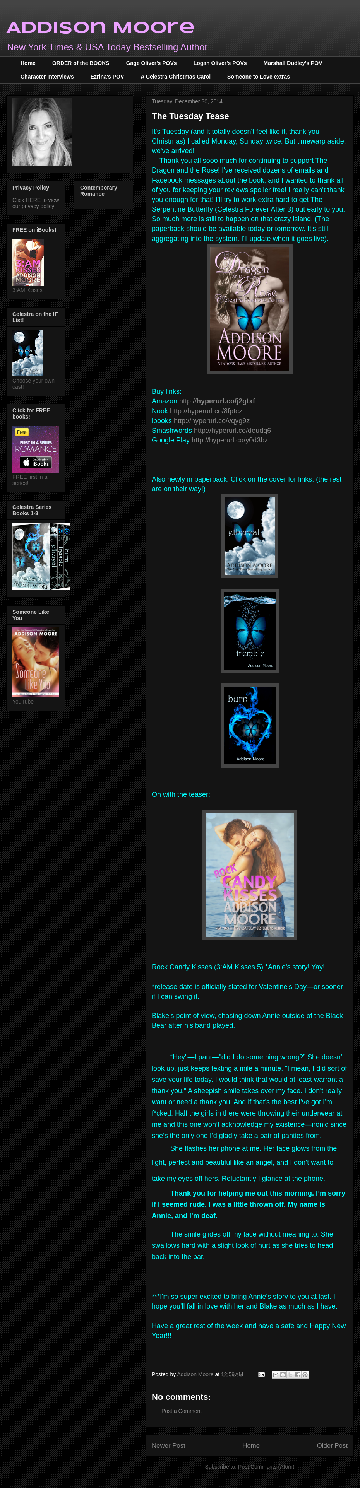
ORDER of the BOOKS (81, 63)
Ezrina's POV (107, 76)
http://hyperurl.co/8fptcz (206, 411)
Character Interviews (47, 76)
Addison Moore (100, 28)
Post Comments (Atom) (266, 1467)
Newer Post (168, 1445)
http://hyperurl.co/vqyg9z (212, 421)
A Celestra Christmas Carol (176, 76)
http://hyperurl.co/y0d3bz (230, 440)
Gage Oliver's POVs (151, 63)
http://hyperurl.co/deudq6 (232, 430)
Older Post (332, 1445)
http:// (217, 401)
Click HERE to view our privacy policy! (35, 203)
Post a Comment (181, 1411)
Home (28, 63)
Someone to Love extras (258, 76)
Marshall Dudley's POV (293, 63)
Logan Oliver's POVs (220, 63)
